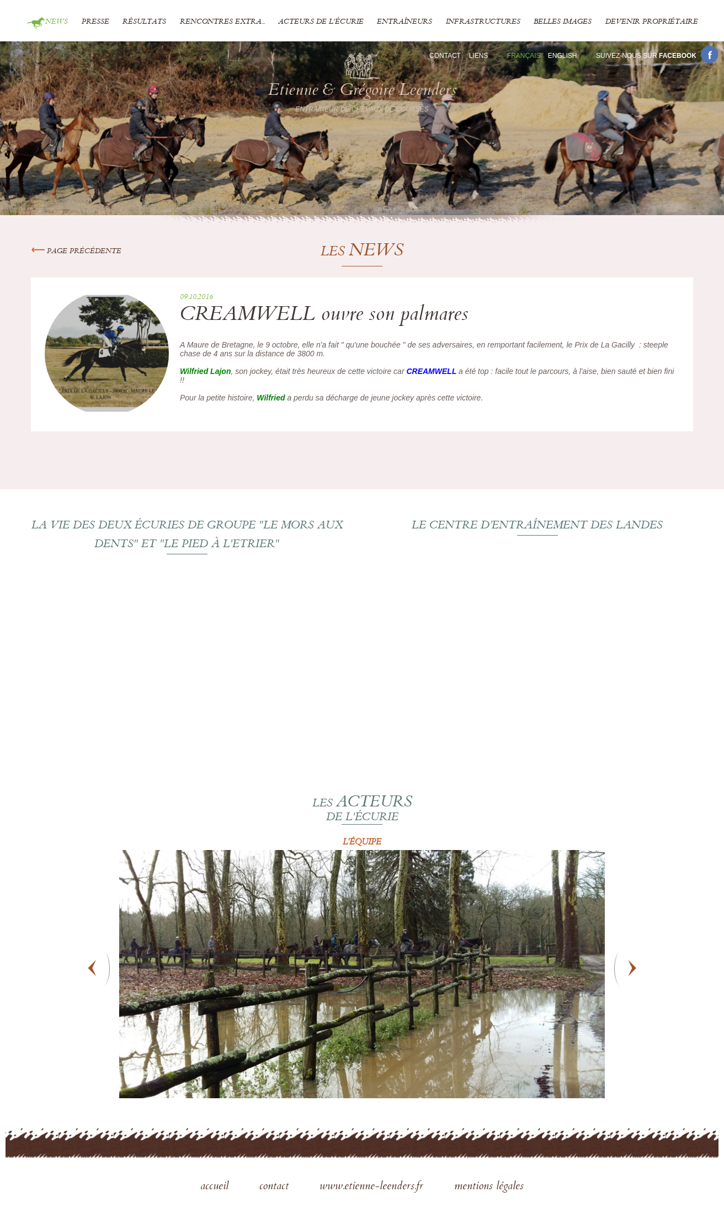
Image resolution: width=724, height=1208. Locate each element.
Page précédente (76, 251)
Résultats (144, 22)
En (562, 56)
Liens (478, 56)
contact (275, 1187)
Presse (95, 22)
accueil (216, 1187)
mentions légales (489, 1187)
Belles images (563, 22)
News (56, 22)
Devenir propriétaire (651, 22)
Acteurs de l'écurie (321, 22)
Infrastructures (483, 22)
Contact (445, 56)
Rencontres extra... (222, 22)
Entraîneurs (404, 22)
